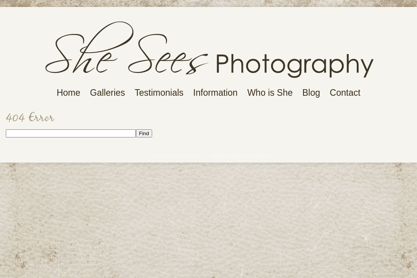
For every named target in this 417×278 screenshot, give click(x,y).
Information (215, 92)
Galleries (107, 92)
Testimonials (159, 92)
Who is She (270, 92)
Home (68, 92)
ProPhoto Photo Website (240, 155)
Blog (311, 92)
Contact (345, 92)
